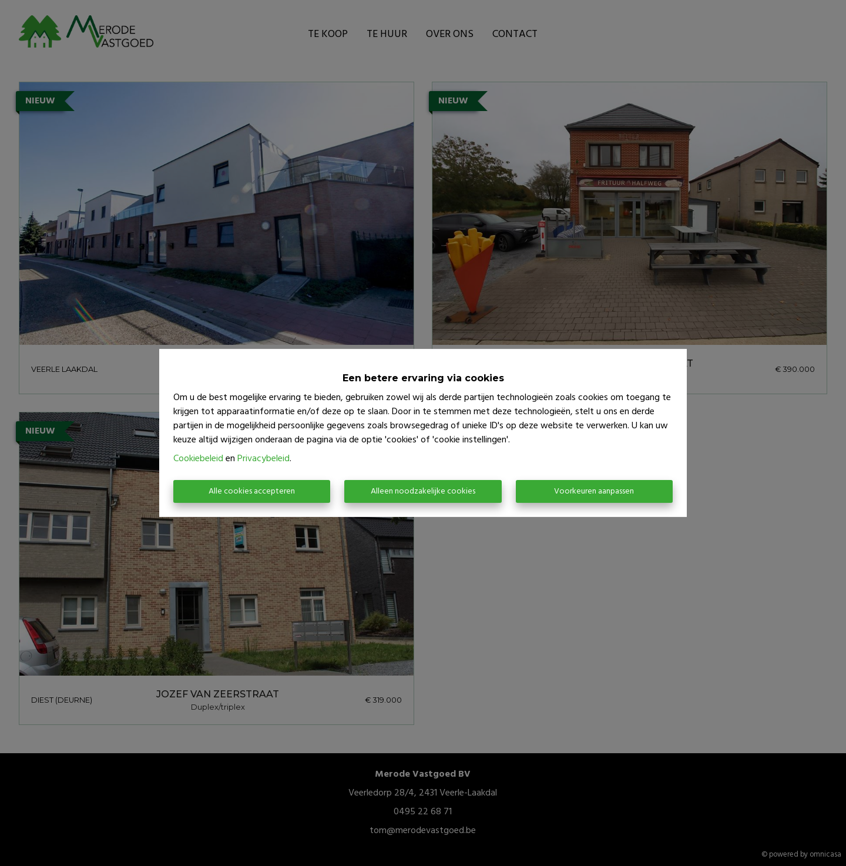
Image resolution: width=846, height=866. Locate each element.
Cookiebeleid (198, 458)
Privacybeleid (263, 458)
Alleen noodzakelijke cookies (423, 491)
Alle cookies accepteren (252, 491)
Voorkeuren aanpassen (594, 491)
